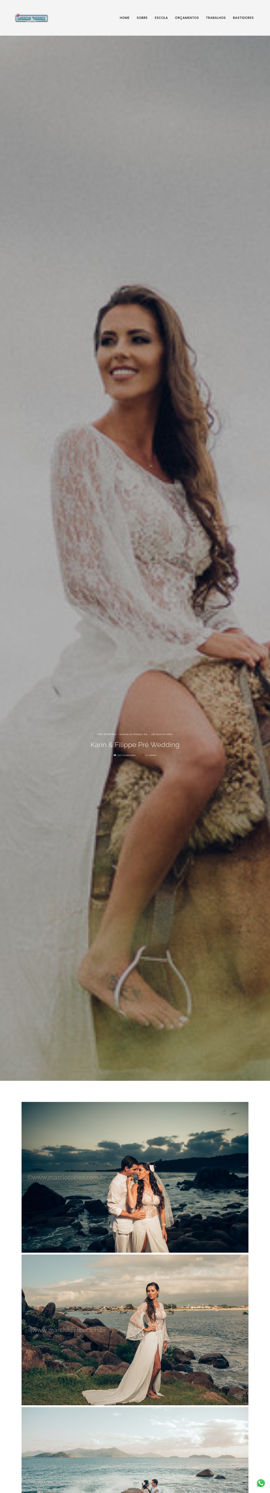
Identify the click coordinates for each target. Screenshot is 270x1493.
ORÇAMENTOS (187, 17)
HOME (125, 17)
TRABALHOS (216, 17)
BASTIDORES (243, 17)
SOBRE (142, 17)
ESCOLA (161, 17)
